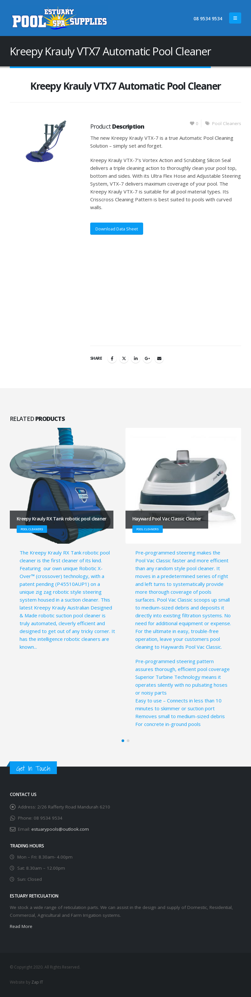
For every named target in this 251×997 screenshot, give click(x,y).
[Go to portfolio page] (68, 539)
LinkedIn (135, 358)
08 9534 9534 (207, 19)
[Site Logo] (59, 18)
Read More (21, 927)
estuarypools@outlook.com (60, 829)
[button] (235, 18)
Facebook (112, 358)
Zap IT (37, 982)
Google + (147, 358)
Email (159, 358)
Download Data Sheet (116, 229)
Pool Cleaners (226, 123)
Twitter (123, 358)
